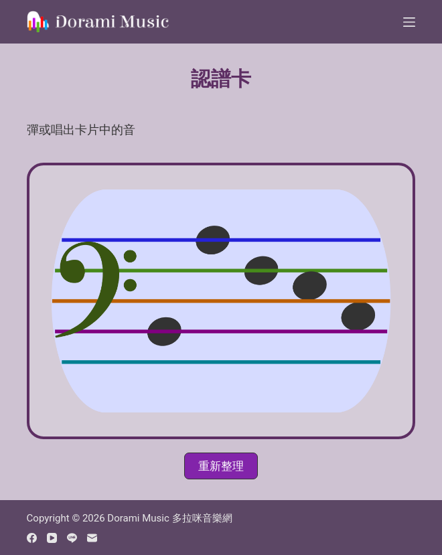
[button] (221, 466)
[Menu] (409, 22)
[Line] (72, 538)
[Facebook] (32, 538)
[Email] (92, 538)
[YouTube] (52, 538)
